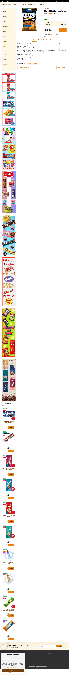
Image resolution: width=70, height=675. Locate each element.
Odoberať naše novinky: (13, 647)
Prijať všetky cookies (12, 670)
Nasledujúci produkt (62, 67)
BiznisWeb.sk (38, 667)
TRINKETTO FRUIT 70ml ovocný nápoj (8, 563)
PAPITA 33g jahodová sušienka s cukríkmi (8, 445)
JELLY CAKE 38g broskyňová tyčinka (9, 633)
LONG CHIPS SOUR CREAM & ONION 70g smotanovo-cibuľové (8, 610)
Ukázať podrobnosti (12, 672)
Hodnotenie (46, 13)
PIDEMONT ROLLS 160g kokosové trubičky (9, 539)
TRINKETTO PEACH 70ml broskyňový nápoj (8, 586)
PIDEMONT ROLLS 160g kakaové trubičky (9, 492)
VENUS (48, 36)
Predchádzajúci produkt (24, 67)
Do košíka (62, 30)
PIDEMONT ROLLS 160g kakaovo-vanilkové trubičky (9, 469)
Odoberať (59, 646)
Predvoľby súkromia (32, 666)
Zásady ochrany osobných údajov (41, 666)
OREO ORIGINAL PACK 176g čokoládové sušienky (9, 422)
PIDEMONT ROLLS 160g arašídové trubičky (9, 516)
